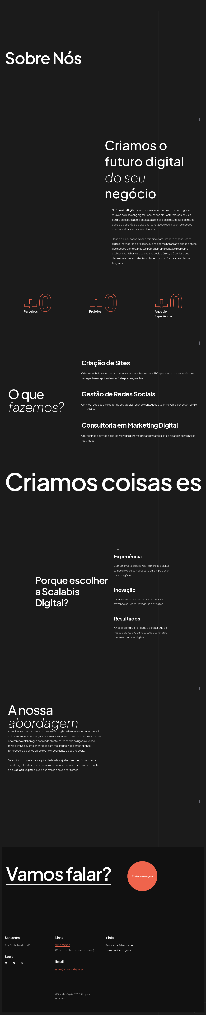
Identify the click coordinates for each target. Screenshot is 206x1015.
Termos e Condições (118, 951)
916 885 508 (62, 946)
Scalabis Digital (65, 995)
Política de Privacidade (119, 946)
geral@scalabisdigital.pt (69, 970)
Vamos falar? (75, 874)
